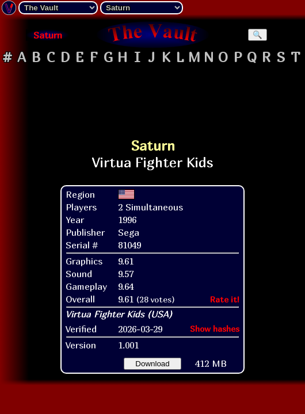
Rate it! (224, 299)
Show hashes (214, 329)
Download (152, 363)
